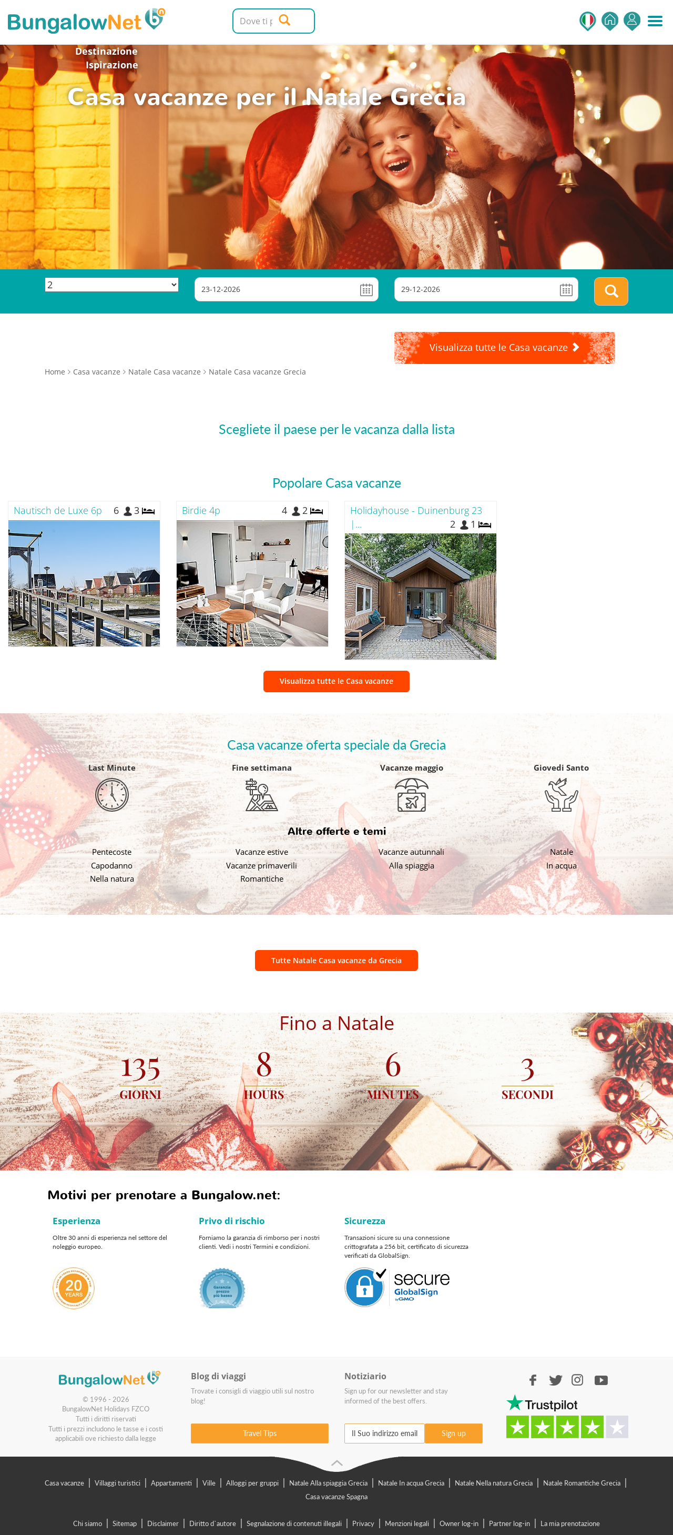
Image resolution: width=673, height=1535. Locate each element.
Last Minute (112, 767)
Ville (209, 1483)
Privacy (363, 1523)
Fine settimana (262, 767)
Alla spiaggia (411, 865)
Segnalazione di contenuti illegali (294, 1523)
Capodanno (111, 865)
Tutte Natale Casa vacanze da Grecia (336, 960)
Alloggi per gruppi (252, 1483)
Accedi (632, 21)
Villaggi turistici (117, 1483)
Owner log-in (459, 1523)
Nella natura (112, 878)
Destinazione (106, 51)
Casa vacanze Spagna (336, 1496)
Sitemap (125, 1523)
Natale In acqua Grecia (411, 1483)
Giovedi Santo (561, 767)
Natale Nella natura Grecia (494, 1483)
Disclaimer (163, 1523)
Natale (561, 851)
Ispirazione (112, 64)
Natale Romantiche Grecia (581, 1483)
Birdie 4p (201, 510)
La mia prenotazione (570, 1523)
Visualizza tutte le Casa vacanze (336, 681)
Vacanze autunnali (411, 851)
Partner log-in (509, 1523)
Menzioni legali (407, 1523)
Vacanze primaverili (261, 865)
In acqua (561, 865)
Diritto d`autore (212, 1523)
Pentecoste (111, 851)
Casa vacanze (64, 1483)
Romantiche (261, 878)
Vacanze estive (262, 851)
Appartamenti (171, 1483)
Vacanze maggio (411, 767)
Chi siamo (87, 1523)
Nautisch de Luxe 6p (58, 510)
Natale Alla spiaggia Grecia (328, 1483)
